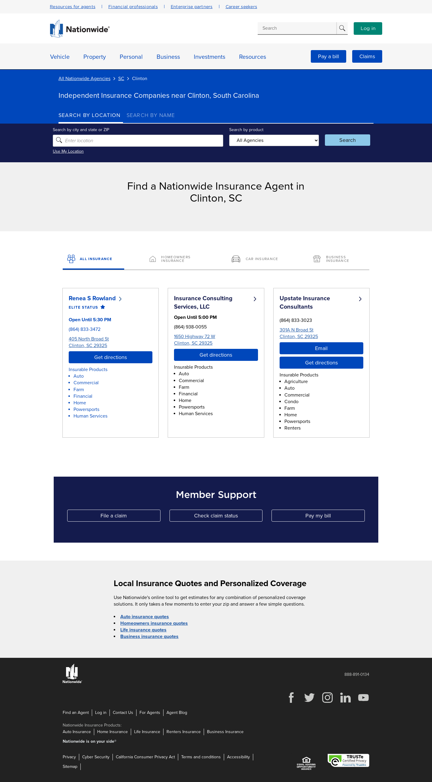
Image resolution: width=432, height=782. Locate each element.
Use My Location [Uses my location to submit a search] (73, 151)
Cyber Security (96, 757)
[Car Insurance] (257, 259)
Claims (367, 56)
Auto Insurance (77, 731)
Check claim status (228, 517)
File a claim (130, 517)
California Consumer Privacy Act (145, 757)
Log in (368, 28)
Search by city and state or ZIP (86, 129)
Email (321, 348)
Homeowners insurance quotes (154, 623)
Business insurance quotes (149, 637)
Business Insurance (225, 731)
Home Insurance (112, 731)
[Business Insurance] (338, 259)
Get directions (110, 357)
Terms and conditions (201, 757)
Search (343, 140)
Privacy (69, 757)
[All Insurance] (93, 259)
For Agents (150, 712)
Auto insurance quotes (144, 617)
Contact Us (123, 712)
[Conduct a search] (297, 28)
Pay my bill (335, 517)
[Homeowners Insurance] (175, 259)
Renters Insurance (183, 731)
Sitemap (70, 766)
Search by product (246, 129)
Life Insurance (147, 731)
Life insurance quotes (143, 630)
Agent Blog (176, 712)
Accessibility (238, 757)
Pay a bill (328, 56)
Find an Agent (76, 712)
